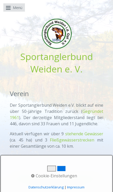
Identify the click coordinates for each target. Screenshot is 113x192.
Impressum (62, 178)
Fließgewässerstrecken (72, 140)
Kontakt (43, 178)
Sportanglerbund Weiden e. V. (56, 62)
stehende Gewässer (84, 134)
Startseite (24, 178)
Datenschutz (86, 178)
